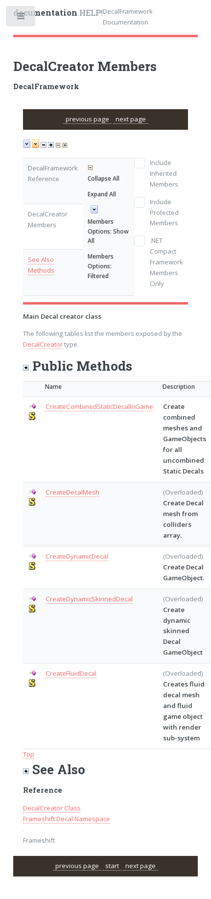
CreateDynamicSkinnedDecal (89, 598)
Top (28, 754)
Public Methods (77, 365)
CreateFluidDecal (71, 673)
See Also (41, 259)
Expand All (102, 194)
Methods (41, 270)
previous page (87, 119)
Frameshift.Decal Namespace (66, 818)
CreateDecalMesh (72, 492)
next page (131, 119)
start (112, 865)
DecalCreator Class (52, 808)
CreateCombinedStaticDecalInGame (99, 406)
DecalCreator (43, 344)
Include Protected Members (164, 212)
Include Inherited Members (164, 173)
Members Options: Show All (108, 231)
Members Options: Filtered (101, 266)
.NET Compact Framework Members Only (166, 262)
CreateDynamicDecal (77, 556)
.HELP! (58, 12)
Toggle (21, 18)
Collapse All (103, 178)
